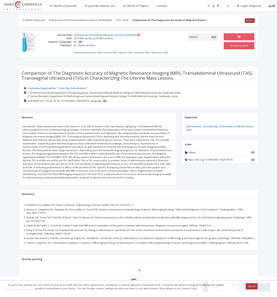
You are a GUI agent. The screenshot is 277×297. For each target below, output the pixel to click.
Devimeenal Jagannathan (42, 88)
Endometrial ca (227, 126)
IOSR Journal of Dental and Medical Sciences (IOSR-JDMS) (80, 20)
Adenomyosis (193, 126)
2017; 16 (122, 20)
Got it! (251, 286)
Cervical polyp (210, 126)
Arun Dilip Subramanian (72, 88)
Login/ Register (249, 6)
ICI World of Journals (33, 20)
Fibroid (240, 126)
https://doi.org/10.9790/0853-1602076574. (210, 159)
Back (250, 20)
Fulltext (192, 152)
